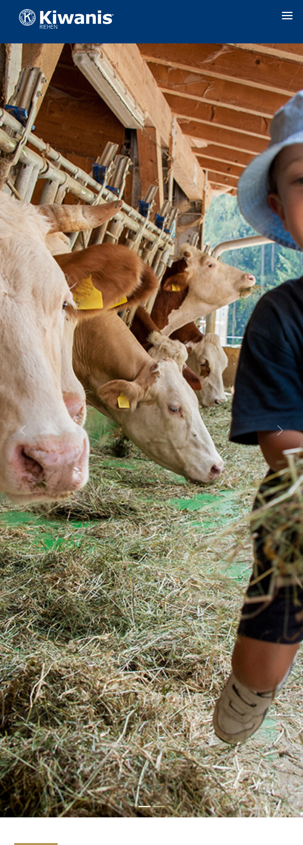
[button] (287, 16)
